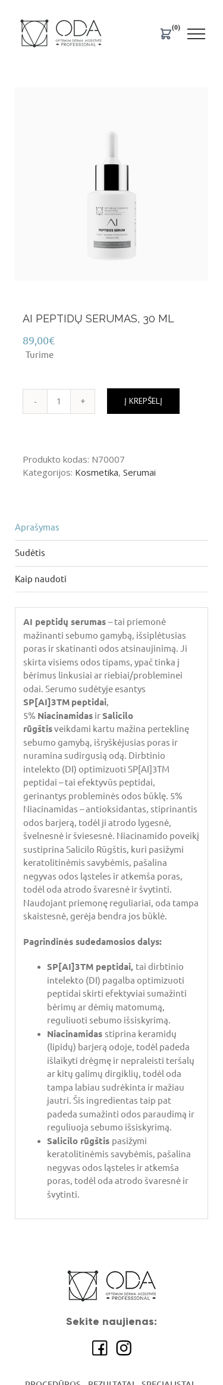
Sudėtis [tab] (30, 553)
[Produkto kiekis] (59, 401)
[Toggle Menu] (196, 34)
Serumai (139, 472)
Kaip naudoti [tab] (41, 579)
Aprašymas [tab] (37, 527)
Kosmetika (96, 472)
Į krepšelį (143, 400)
